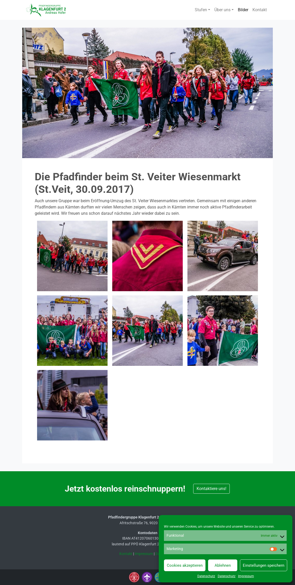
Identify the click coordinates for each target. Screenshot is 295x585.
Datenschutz (206, 576)
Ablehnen (223, 565)
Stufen (201, 9)
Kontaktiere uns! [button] (211, 488)
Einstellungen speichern (263, 565)
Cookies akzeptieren (185, 565)
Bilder (243, 9)
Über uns (222, 9)
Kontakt (259, 9)
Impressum (246, 576)
